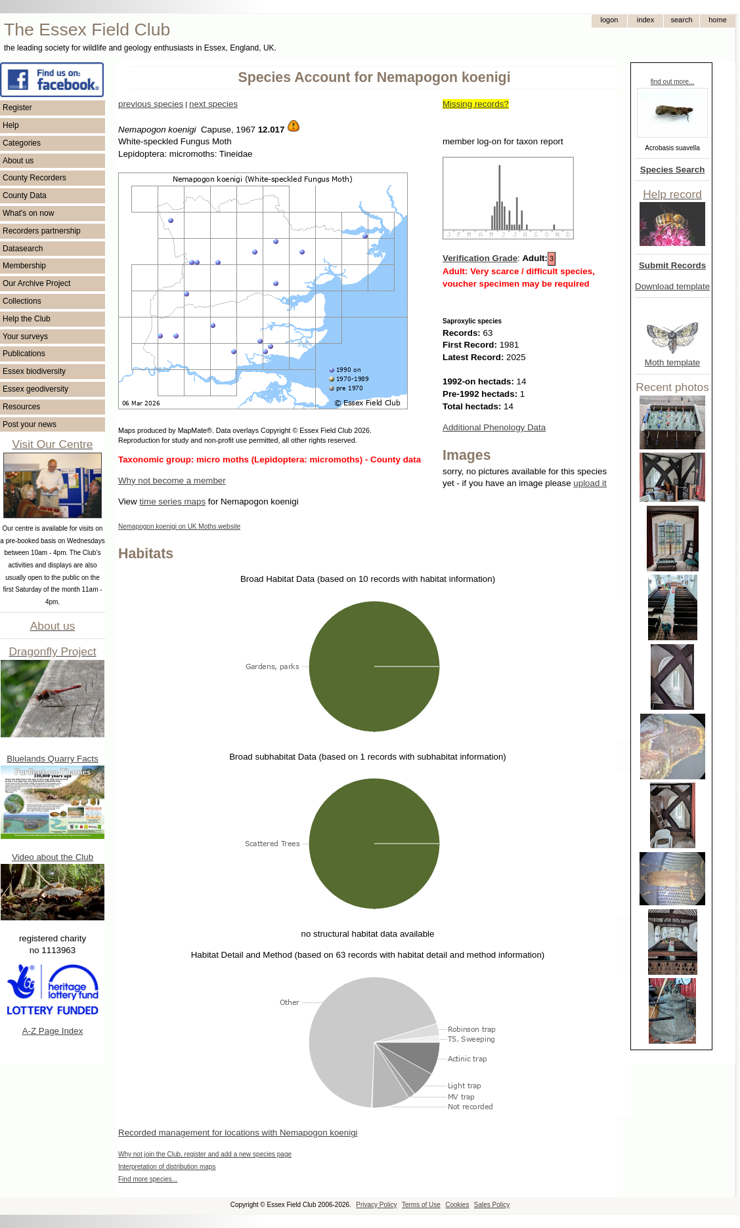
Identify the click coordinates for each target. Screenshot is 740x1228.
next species (213, 104)
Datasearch (23, 248)
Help (11, 125)
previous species (150, 104)
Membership (24, 265)
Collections (22, 301)
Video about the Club (52, 857)
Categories (22, 143)
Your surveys (25, 336)
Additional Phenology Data (494, 427)
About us (18, 160)
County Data (25, 195)
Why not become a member (172, 480)
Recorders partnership (42, 230)
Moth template (672, 362)
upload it (589, 483)
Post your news (29, 424)
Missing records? (476, 104)
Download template (672, 286)
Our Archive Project (36, 283)
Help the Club (27, 318)
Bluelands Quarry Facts (52, 759)
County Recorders (34, 177)
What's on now (28, 213)
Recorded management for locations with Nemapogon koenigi (238, 1132)
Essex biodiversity (34, 371)
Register (17, 107)
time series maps (172, 501)
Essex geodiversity (35, 389)
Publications (24, 353)
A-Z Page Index (52, 1031)
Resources (21, 406)
